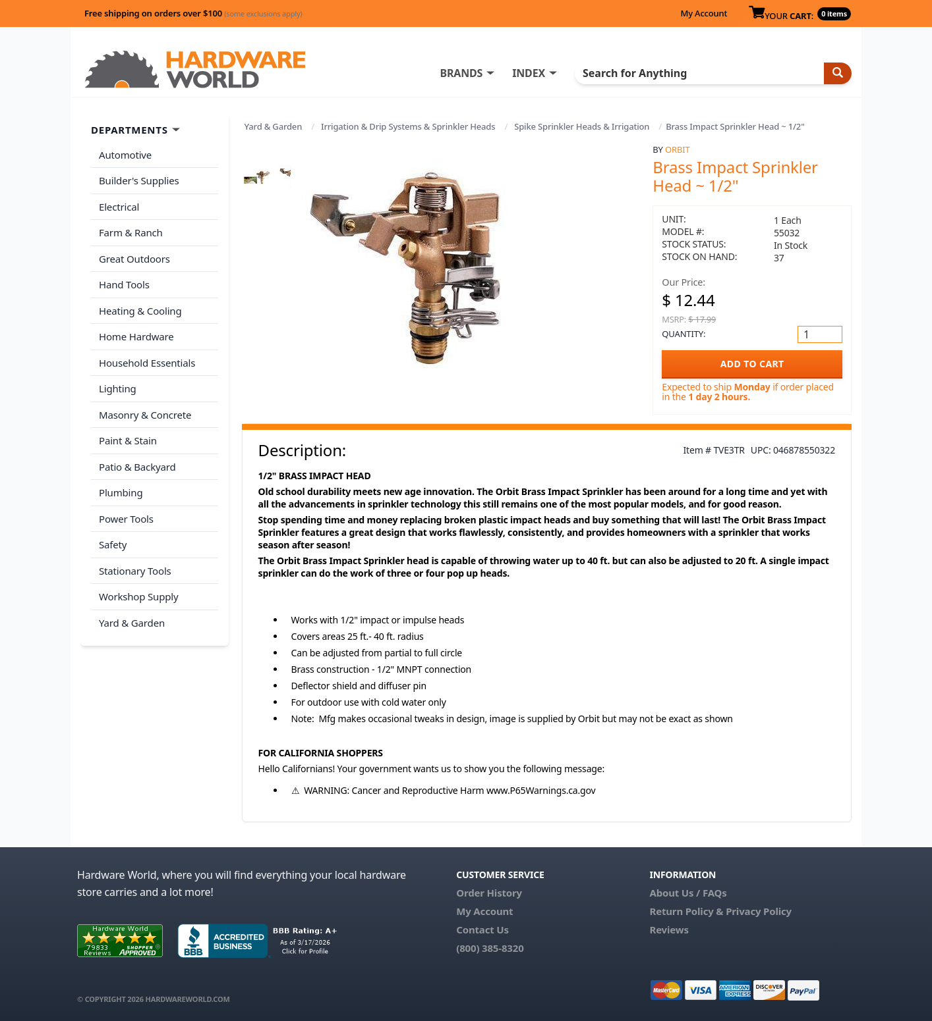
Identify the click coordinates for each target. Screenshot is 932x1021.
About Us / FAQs (687, 892)
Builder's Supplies (139, 180)
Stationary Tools (135, 570)
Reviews (668, 929)
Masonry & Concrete (145, 414)
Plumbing (120, 492)
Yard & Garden (274, 126)
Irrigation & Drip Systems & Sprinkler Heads (408, 126)
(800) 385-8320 (489, 948)
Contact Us (482, 929)
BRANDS (461, 73)
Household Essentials (147, 362)
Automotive (125, 154)
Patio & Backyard (137, 466)
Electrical (119, 206)
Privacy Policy (759, 911)
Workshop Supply (139, 596)
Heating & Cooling (140, 310)
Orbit (677, 149)
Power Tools (126, 518)
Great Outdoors (134, 258)
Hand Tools (124, 284)
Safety (113, 544)
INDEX (528, 73)
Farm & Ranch (131, 232)
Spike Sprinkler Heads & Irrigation (581, 126)
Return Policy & (686, 911)
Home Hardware (136, 336)
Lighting (117, 388)
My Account (703, 13)
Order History (489, 892)
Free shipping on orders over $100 (193, 13)
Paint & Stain (128, 440)
